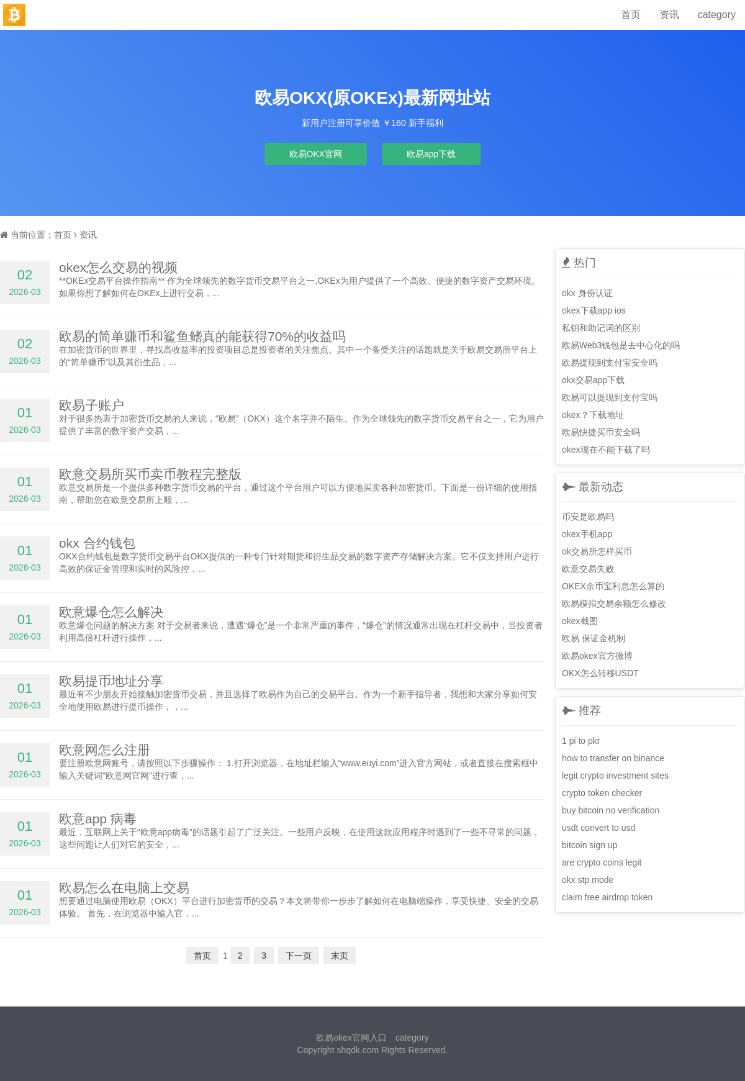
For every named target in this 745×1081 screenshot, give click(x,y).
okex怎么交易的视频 (118, 267)
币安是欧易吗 (588, 517)
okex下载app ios (594, 310)
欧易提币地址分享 (111, 681)
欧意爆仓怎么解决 (111, 612)
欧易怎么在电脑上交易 (124, 887)
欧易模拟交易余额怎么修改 (614, 603)
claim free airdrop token (607, 897)
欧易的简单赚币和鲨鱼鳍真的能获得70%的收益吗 (202, 336)
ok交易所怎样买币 (597, 551)
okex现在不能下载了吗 (606, 450)
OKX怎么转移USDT (600, 673)
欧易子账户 (91, 405)
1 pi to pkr (581, 741)
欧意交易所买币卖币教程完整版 (150, 474)
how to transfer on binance (613, 758)
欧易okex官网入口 (351, 1038)
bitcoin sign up (590, 845)
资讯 (669, 14)
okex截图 (580, 621)
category (717, 14)
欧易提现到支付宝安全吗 (609, 363)
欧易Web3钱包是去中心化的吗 (621, 345)
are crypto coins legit (601, 862)
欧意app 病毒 (98, 819)
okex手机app (587, 534)
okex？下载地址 (593, 415)
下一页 (299, 956)
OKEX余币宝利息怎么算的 (613, 586)
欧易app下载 (431, 154)
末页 (339, 956)
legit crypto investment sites (615, 775)
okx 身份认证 (587, 293)
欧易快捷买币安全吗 (601, 432)
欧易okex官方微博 (597, 656)
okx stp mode (587, 880)
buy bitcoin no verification (610, 810)
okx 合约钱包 (97, 543)
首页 (631, 14)
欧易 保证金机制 (593, 638)
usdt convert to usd (598, 828)
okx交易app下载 (593, 380)
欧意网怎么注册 (104, 750)
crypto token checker (602, 793)
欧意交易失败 (588, 569)
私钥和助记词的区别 (601, 328)
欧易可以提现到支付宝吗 (609, 397)
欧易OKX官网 (316, 154)
